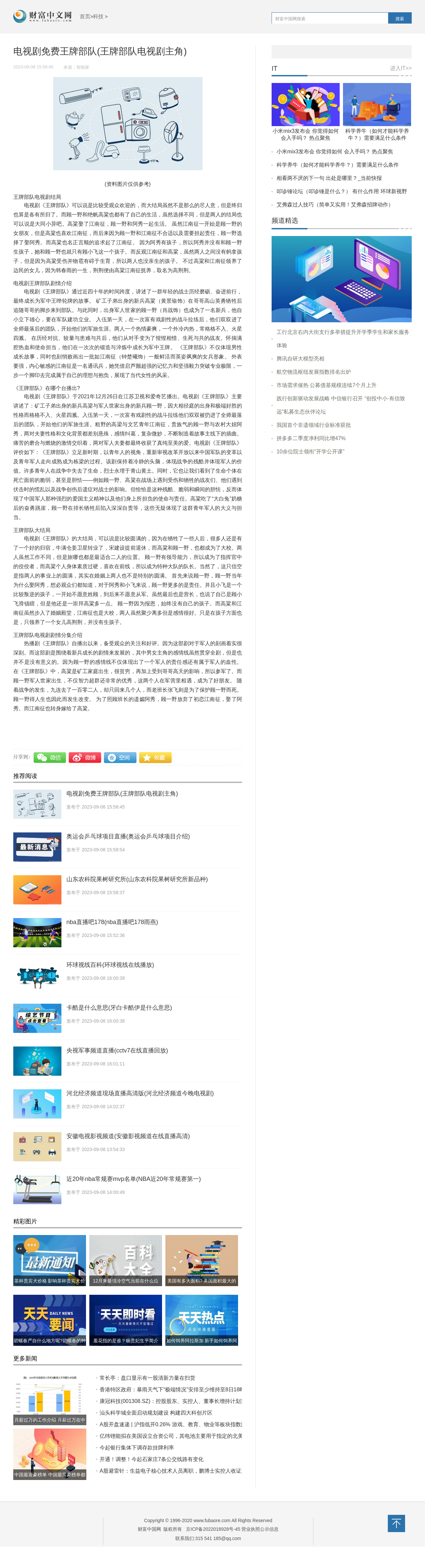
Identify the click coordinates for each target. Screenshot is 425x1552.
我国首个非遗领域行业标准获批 (314, 425)
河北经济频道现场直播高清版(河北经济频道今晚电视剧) (140, 1093)
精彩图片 (25, 1221)
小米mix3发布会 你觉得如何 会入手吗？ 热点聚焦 (335, 151)
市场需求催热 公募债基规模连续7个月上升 (327, 385)
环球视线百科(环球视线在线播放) (110, 965)
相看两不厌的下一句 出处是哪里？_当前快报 (329, 178)
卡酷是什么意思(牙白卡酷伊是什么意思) (119, 1007)
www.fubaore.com (212, 1520)
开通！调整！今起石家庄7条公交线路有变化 (152, 1459)
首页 (85, 16)
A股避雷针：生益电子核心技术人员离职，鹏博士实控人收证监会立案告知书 (189, 1471)
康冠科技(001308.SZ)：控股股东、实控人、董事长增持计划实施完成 (181, 1401)
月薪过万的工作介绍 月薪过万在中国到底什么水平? (49, 1425)
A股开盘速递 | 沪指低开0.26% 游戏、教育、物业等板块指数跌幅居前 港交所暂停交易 (200, 1424)
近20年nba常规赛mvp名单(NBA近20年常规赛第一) (133, 1179)
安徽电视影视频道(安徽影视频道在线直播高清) (128, 1136)
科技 (98, 16)
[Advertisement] (342, 511)
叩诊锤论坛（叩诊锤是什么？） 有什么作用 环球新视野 (342, 191)
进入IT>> (401, 68)
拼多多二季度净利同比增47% (311, 438)
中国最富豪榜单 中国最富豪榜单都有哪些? (49, 1480)
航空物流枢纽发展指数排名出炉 (314, 372)
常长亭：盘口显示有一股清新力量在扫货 (147, 1378)
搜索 (399, 18)
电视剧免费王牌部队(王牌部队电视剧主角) (122, 793)
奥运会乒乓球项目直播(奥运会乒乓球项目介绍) (128, 836)
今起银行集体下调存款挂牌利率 (137, 1447)
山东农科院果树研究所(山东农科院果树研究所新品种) (137, 879)
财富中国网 (149, 1529)
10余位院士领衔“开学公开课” (310, 451)
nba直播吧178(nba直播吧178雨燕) (112, 922)
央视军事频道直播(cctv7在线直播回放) (117, 1050)
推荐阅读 (25, 776)
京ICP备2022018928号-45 (213, 1529)
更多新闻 (25, 1358)
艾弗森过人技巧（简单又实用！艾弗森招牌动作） (335, 204)
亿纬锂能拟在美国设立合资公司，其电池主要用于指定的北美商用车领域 (185, 1436)
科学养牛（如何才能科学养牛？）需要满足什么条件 (338, 165)
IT (275, 68)
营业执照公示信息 (259, 1529)
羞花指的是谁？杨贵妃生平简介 (125, 1340)
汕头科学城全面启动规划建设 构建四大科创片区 (156, 1413)
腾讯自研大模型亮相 (300, 358)
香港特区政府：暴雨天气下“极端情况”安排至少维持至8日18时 (172, 1389)
